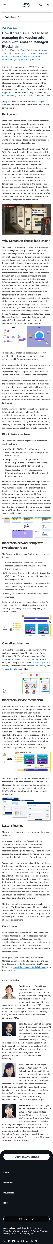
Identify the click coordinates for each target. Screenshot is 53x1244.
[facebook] (9, 1241)
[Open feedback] (49, 622)
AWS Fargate (40, 662)
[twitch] (22, 1241)
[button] (26, 17)
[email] (36, 1241)
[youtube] (27, 1241)
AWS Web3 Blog (9, 28)
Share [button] (36, 59)
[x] (4, 1241)
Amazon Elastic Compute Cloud (24, 659)
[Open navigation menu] (4, 5)
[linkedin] (13, 1241)
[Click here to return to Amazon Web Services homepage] (26, 5)
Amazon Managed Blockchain (15, 95)
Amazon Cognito (9, 669)
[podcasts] (32, 1241)
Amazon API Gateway (36, 665)
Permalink (25, 59)
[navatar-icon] (48, 5)
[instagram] (18, 1241)
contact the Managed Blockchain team (29, 967)
